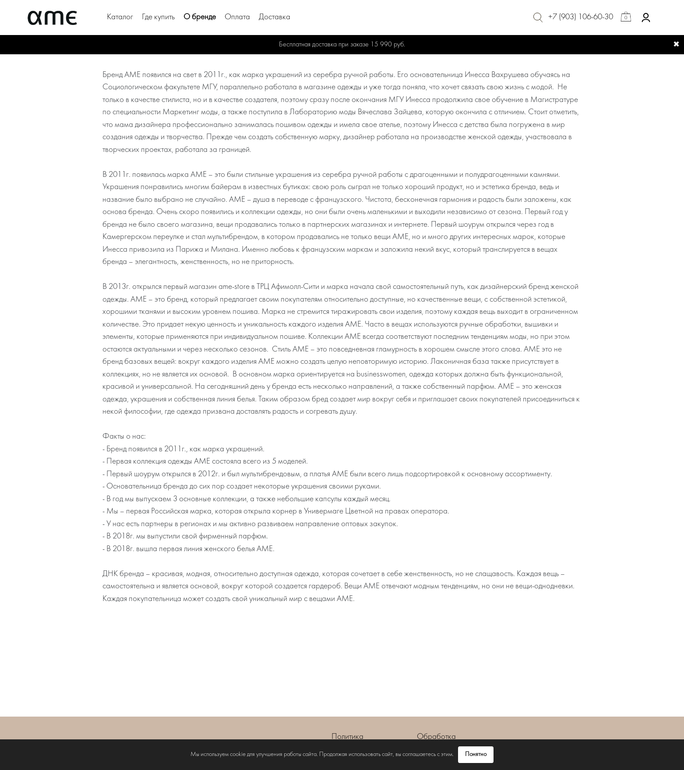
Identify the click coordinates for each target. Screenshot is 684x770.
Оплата (237, 17)
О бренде (199, 17)
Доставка (274, 17)
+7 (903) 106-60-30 (580, 17)
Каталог (120, 17)
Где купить (158, 17)
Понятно (476, 754)
